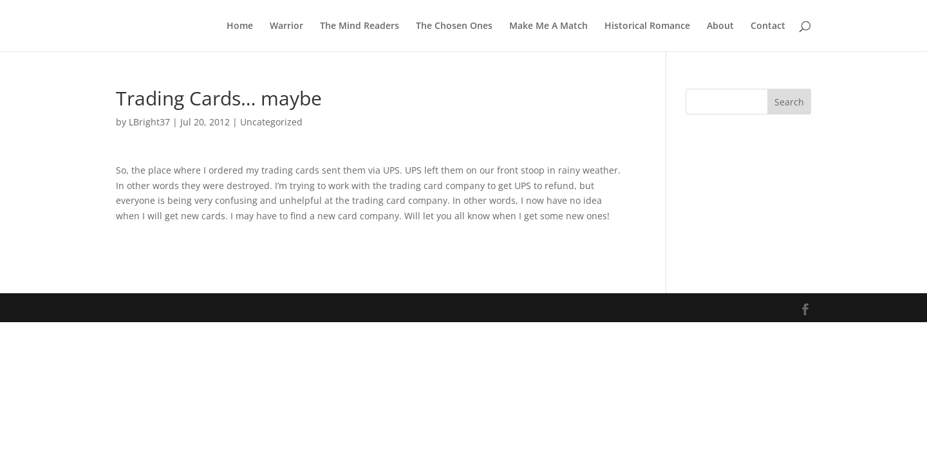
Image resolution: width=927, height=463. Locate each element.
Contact (768, 26)
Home (240, 26)
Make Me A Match (548, 26)
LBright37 (149, 122)
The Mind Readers (359, 26)
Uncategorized (271, 122)
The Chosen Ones (454, 26)
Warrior (286, 26)
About (720, 26)
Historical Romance (647, 26)
